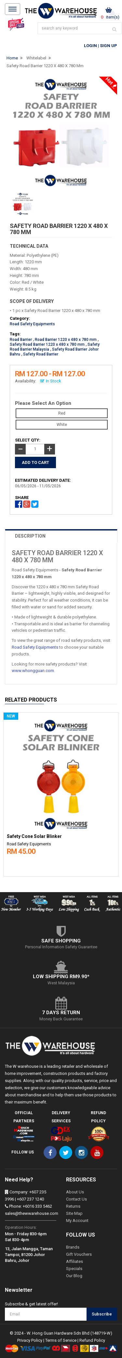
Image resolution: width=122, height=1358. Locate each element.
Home (12, 58)
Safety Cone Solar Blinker (34, 836)
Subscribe (102, 1314)
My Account (77, 1220)
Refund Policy (92, 1340)
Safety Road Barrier (40, 354)
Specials (74, 1268)
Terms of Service (60, 1340)
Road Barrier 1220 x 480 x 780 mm (66, 339)
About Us (75, 1192)
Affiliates (74, 1261)
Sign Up (108, 45)
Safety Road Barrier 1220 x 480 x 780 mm (45, 65)
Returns (73, 1206)
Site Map (74, 1213)
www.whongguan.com (33, 670)
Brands (72, 1247)
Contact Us (76, 1199)
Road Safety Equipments (32, 324)
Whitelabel (36, 58)
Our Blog (74, 1275)
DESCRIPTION (30, 536)
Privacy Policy (29, 1340)
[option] (61, 792)
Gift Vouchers (79, 1254)
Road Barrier (21, 339)
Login (90, 45)
